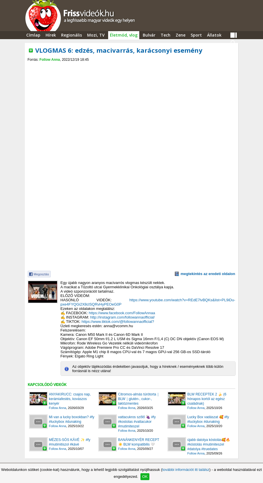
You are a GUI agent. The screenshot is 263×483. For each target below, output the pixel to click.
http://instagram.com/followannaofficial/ (122, 317)
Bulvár (149, 35)
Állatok (214, 35)
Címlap (33, 35)
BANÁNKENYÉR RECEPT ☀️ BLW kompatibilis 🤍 (138, 442)
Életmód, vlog (124, 35)
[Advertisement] (131, 67)
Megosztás (41, 274)
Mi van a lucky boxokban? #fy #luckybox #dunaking (71, 419)
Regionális (71, 35)
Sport (196, 35)
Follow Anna (50, 60)
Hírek (51, 35)
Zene (180, 35)
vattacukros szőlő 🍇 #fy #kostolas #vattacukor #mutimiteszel (137, 421)
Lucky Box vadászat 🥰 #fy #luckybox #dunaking (208, 419)
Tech (165, 35)
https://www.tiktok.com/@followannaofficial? (118, 321)
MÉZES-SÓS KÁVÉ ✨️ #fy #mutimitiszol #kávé (70, 442)
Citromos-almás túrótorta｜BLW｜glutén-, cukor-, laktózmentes (139, 399)
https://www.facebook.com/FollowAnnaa (122, 313)
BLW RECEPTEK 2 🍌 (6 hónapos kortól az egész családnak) (206, 399)
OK (145, 476)
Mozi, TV (96, 35)
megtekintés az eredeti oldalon (208, 274)
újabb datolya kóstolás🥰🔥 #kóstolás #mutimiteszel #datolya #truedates (208, 444)
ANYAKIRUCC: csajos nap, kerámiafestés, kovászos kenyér (70, 399)
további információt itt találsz (185, 469)
